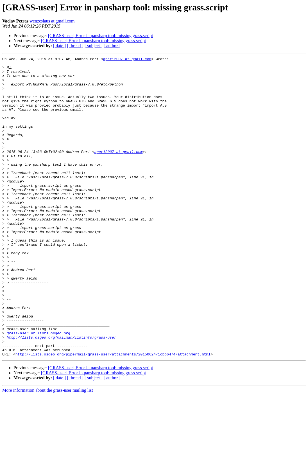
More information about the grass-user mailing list (47, 450)
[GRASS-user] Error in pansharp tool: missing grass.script (100, 35)
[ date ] (59, 45)
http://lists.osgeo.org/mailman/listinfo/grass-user (61, 393)
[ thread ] (75, 45)
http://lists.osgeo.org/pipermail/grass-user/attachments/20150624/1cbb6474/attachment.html (112, 413)
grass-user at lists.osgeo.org (38, 388)
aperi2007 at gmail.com (127, 59)
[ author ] (112, 45)
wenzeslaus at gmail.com (52, 21)
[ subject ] (94, 45)
